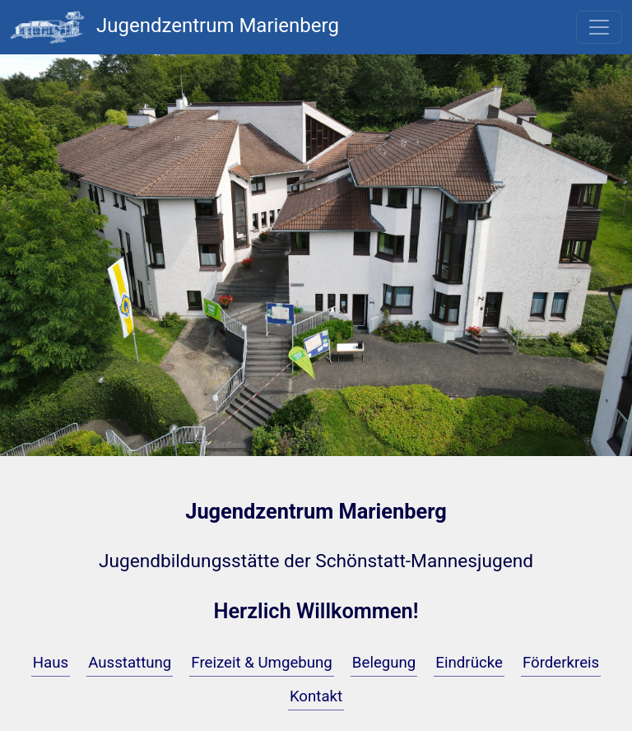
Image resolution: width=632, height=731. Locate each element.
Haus (50, 663)
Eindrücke (469, 663)
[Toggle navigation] (599, 27)
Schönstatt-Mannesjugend (424, 561)
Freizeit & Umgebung (261, 663)
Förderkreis (561, 663)
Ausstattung (129, 663)
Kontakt (316, 696)
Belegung (384, 663)
